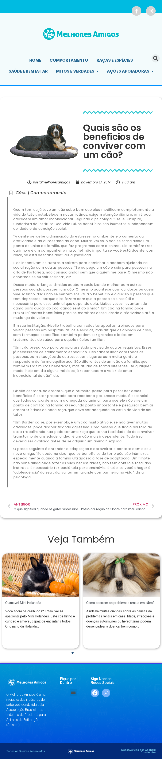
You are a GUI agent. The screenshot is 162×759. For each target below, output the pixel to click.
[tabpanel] (40, 600)
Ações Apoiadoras (130, 71)
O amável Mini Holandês (23, 603)
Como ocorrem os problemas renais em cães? (120, 603)
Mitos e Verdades (77, 71)
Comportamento (69, 60)
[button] (73, 692)
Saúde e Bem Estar (28, 71)
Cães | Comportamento (41, 193)
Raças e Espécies (115, 60)
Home (35, 60)
